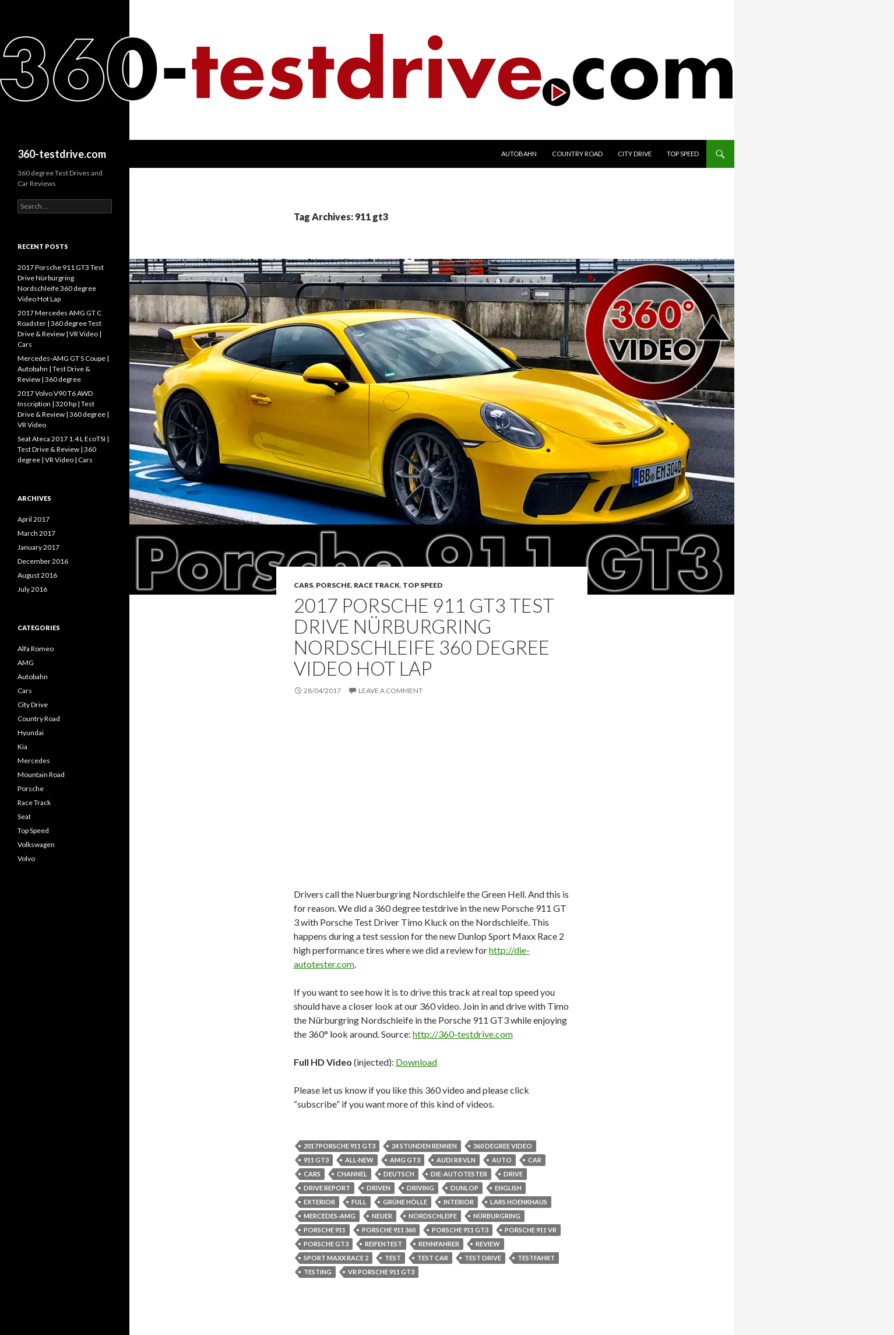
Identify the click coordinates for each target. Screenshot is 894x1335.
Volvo (26, 858)
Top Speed (683, 153)
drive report (327, 1188)
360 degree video (502, 1146)
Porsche (333, 585)
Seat (24, 816)
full (359, 1202)
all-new (359, 1160)
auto (502, 1160)
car (534, 1160)
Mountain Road (41, 774)
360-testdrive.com (61, 153)
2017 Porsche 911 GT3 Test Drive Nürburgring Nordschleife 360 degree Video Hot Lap (424, 636)
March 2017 (36, 533)
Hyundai (30, 732)
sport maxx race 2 (336, 1258)
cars (312, 1174)
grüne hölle (405, 1202)
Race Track (377, 585)
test (393, 1258)
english (508, 1188)
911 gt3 (316, 1160)
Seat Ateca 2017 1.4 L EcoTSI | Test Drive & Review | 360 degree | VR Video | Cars (63, 449)
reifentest (383, 1244)
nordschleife (433, 1216)
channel (352, 1174)
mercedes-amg (330, 1216)
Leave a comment (390, 690)
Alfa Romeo (35, 648)
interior (459, 1202)
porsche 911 (325, 1230)
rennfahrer (438, 1244)
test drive (482, 1258)
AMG (25, 662)
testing (318, 1272)
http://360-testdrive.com (463, 1033)
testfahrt (536, 1258)
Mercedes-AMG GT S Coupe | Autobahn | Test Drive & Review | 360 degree (63, 369)
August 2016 (37, 575)
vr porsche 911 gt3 (381, 1272)
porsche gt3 (326, 1244)
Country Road (577, 153)
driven (378, 1188)
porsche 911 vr (531, 1230)
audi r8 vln (456, 1160)
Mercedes (33, 760)
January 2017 (38, 547)
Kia (22, 746)
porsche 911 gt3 (460, 1230)
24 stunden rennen (424, 1146)
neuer (382, 1216)
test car (432, 1258)
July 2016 (32, 589)
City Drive (635, 153)
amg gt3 (405, 1160)
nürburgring (496, 1216)
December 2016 (42, 561)
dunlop (464, 1188)
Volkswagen (36, 844)
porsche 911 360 (389, 1230)
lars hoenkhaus (518, 1202)
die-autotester (459, 1174)
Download (416, 1061)
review (488, 1244)
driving (420, 1188)
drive (513, 1174)
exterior (319, 1202)
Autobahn (519, 153)
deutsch (398, 1174)
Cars (303, 585)
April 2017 (33, 519)
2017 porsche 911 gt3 (339, 1146)
